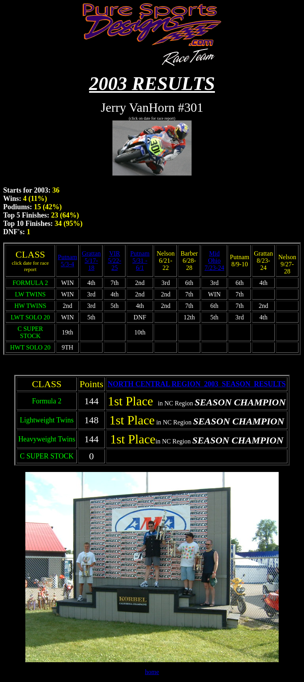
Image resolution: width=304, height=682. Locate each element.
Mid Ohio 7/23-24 (214, 260)
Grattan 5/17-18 (91, 260)
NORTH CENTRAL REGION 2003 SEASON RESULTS (197, 384)
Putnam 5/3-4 (67, 260)
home (152, 672)
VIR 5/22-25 (115, 260)
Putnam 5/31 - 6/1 (140, 260)
